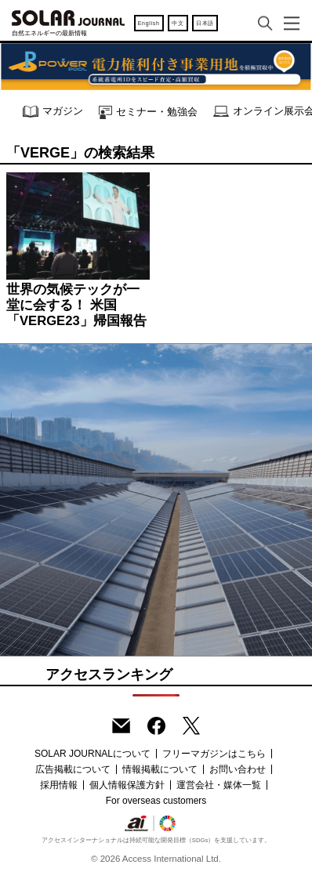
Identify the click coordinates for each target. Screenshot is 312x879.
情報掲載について (160, 769)
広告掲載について (73, 769)
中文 (177, 23)
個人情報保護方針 (127, 785)
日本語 (205, 23)
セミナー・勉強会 (148, 112)
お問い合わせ (237, 769)
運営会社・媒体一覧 (218, 785)
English (149, 23)
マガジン (53, 112)
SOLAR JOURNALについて (92, 753)
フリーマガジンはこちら (214, 753)
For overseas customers (156, 800)
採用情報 (59, 785)
